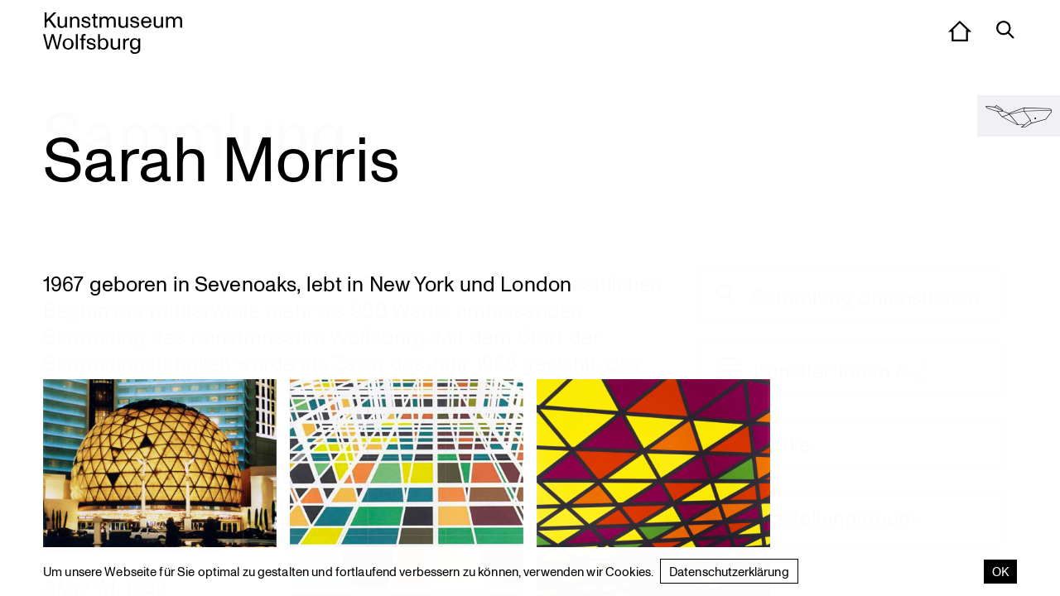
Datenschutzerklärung (728, 571)
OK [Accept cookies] (1000, 571)
